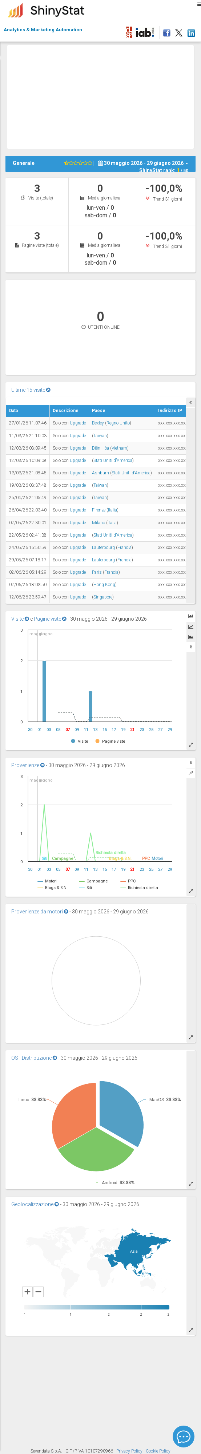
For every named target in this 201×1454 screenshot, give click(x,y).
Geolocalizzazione (35, 1204)
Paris (97, 572)
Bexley (98, 423)
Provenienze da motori (39, 911)
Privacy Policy (130, 1451)
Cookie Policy (158, 1451)
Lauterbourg (103, 547)
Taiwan (100, 435)
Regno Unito (118, 423)
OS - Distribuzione (34, 1058)
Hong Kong (104, 584)
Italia (112, 510)
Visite (20, 619)
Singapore (102, 597)
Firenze (98, 510)
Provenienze (28, 765)
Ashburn (100, 472)
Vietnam (119, 448)
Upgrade (78, 423)
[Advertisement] (104, 96)
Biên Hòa (100, 448)
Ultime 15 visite (31, 390)
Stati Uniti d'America (112, 460)
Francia (124, 547)
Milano (98, 522)
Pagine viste (50, 619)
